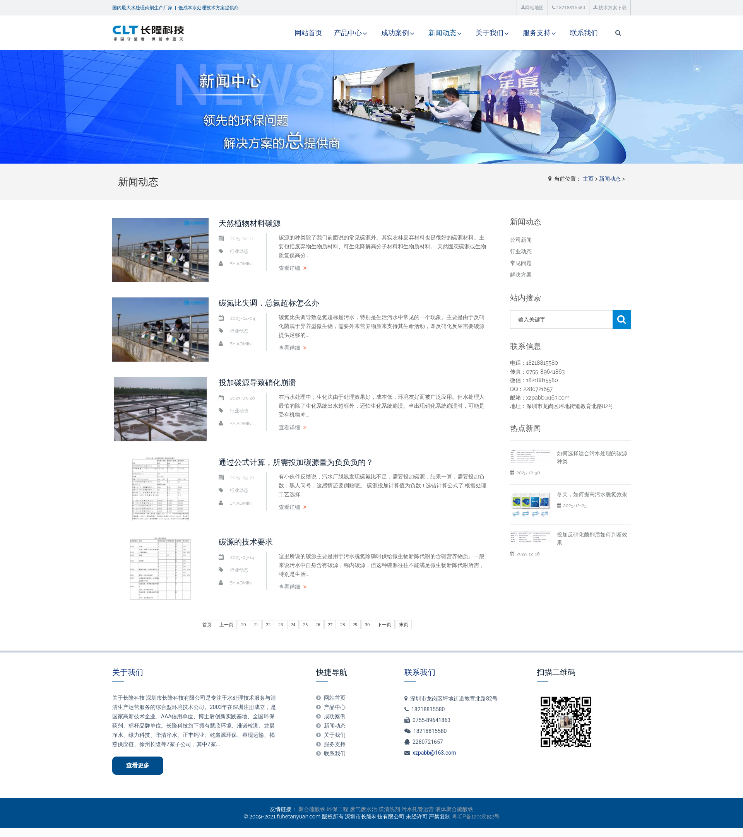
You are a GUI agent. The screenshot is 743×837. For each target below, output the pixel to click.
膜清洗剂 (389, 809)
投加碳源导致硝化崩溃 (257, 382)
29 (355, 624)
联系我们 (584, 33)
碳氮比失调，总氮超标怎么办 (269, 302)
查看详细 (289, 268)
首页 (207, 624)
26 (317, 624)
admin (244, 263)
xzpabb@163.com (434, 753)
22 (268, 624)
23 (280, 624)
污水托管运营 (417, 809)
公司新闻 (521, 240)
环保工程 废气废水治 (352, 809)
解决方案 (521, 275)
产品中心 (348, 33)
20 (243, 624)
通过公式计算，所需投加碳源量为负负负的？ (296, 462)
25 (305, 624)
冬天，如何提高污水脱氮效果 (592, 513)
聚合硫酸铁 (311, 809)
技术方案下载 (610, 7)
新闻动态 (442, 33)
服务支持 (537, 33)
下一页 (384, 624)
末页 (403, 624)
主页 (588, 179)
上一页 (226, 624)
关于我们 (489, 33)
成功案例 (395, 33)
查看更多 (137, 765)
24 (293, 624)
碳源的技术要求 (246, 542)
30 (367, 624)
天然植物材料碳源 (250, 223)
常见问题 (521, 263)
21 (255, 624)
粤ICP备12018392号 (476, 816)
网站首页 (308, 33)
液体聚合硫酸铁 (454, 809)
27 (330, 624)
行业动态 (239, 251)
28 (342, 624)
